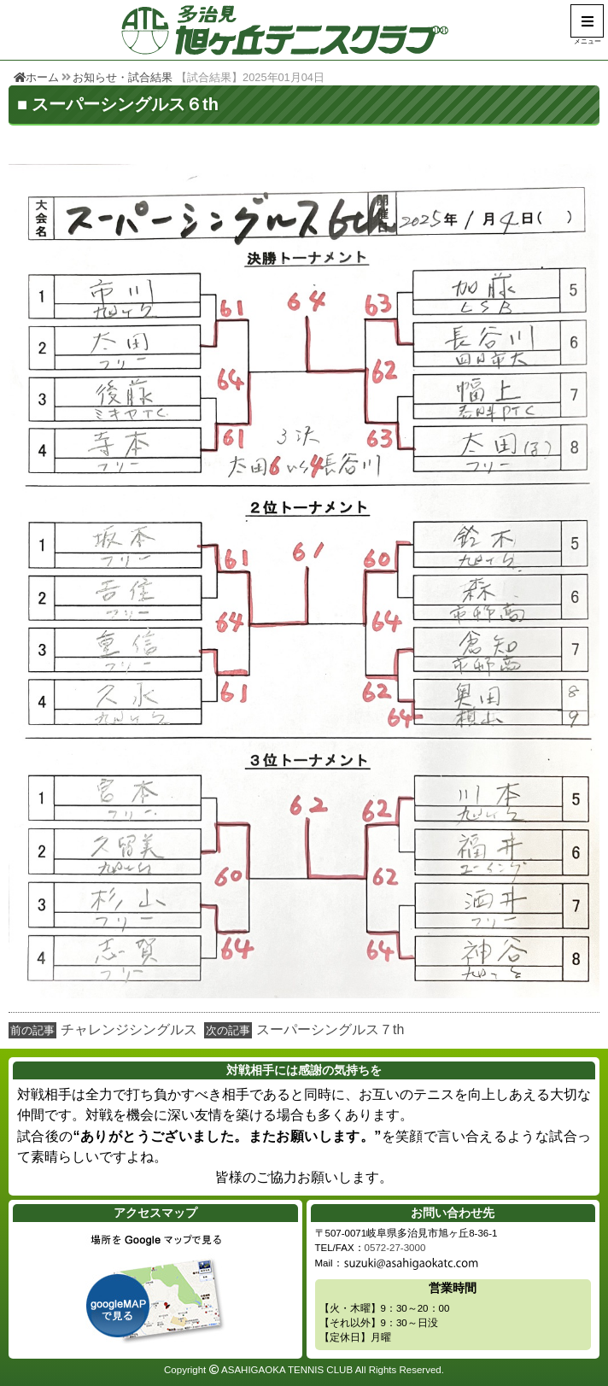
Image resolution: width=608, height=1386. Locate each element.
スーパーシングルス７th (330, 1029)
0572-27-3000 (395, 1248)
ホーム (36, 77)
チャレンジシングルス (129, 1029)
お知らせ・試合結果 (122, 77)
